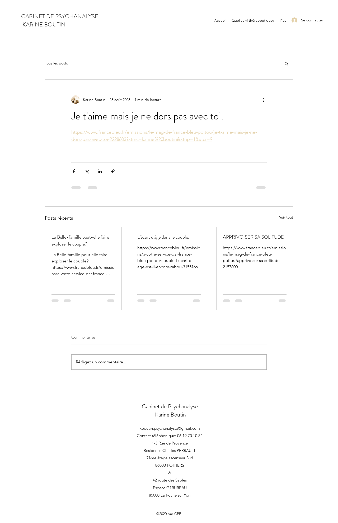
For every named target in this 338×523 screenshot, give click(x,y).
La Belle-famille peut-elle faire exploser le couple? (80, 240)
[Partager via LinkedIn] (99, 171)
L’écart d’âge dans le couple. (163, 237)
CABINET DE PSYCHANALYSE (59, 16)
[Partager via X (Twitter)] (86, 171)
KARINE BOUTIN (43, 24)
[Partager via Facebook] (73, 171)
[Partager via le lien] (112, 171)
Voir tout (286, 217)
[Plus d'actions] (263, 99)
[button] (286, 63)
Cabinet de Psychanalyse (170, 406)
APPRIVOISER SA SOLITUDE (253, 237)
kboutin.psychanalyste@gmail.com (170, 428)
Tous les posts (56, 63)
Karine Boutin (170, 414)
